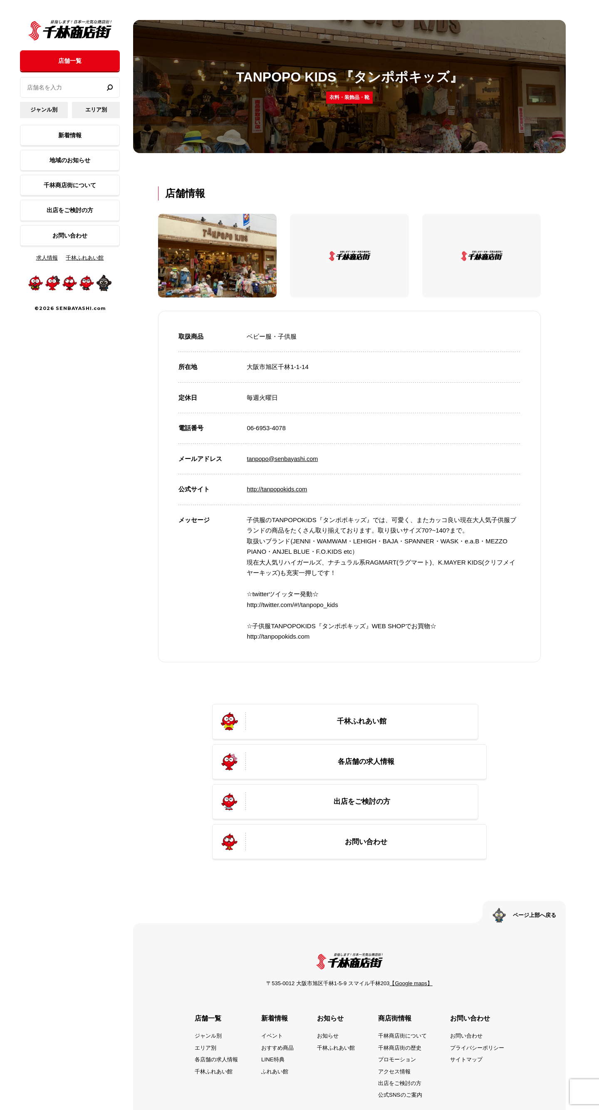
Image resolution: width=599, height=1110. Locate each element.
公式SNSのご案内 (402, 1026)
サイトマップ (471, 991)
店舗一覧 (70, 60)
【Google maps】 (410, 916)
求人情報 (47, 258)
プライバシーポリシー (483, 979)
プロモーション (399, 991)
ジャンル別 (43, 110)
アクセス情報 (396, 1003)
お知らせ (326, 968)
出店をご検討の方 (70, 210)
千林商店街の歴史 (402, 979)
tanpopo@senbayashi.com (284, 458)
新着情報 (70, 135)
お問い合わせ (69, 235)
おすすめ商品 (273, 979)
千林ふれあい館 (85, 258)
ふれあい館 (270, 1003)
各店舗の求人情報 (209, 991)
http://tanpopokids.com (278, 489)
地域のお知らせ (70, 160)
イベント (268, 968)
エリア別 (96, 110)
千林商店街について (70, 185)
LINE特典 (268, 991)
